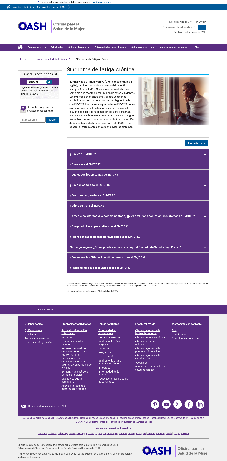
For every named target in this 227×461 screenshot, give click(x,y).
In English (201, 22)
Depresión (104, 348)
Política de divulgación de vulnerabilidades (131, 422)
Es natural (67, 337)
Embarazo (104, 367)
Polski (131, 433)
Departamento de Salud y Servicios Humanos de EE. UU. (39, 7)
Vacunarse (141, 362)
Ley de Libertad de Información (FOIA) (186, 418)
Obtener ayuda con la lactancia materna (147, 332)
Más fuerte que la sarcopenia (71, 380)
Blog (197, 47)
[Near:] (38, 82)
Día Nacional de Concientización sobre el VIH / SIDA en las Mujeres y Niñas (76, 363)
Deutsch (160, 433)
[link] (24, 406)
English (185, 433)
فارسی (176, 433)
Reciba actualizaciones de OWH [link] (47, 406)
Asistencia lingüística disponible (74, 418)
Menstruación (106, 356)
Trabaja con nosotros (37, 338)
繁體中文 (52, 433)
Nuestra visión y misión (38, 342)
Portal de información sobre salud (74, 332)
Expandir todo (196, 143)
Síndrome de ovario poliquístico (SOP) (109, 362)
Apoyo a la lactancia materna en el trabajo (74, 387)
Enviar (52, 119)
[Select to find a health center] (49, 82)
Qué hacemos (33, 334)
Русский (90, 433)
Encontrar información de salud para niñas (150, 368)
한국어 (72, 433)
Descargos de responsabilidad (150, 418)
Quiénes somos (34, 324)
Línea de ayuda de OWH (181, 22)
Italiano (151, 433)
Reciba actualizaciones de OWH (190, 32)
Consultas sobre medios (186, 338)
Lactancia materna (109, 337)
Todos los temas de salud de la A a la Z (113, 380)
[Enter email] (33, 119)
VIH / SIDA (104, 352)
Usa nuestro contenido (97, 422)
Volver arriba (45, 309)
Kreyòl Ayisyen (110, 433)
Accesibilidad (98, 418)
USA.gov (80, 422)
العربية (99, 433)
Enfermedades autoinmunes (107, 332)
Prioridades (57, 47)
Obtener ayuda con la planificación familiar (147, 350)
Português (141, 433)
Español (42, 433)
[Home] (51, 31)
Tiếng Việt (63, 433)
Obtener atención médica (150, 337)
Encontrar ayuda (145, 324)
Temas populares (108, 324)
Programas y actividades (76, 324)
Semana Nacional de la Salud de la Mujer (75, 373)
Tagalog (81, 433)
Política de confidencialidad (120, 418)
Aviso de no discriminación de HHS (39, 418)
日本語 (169, 433)
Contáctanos (179, 334)
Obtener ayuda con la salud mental (147, 357)
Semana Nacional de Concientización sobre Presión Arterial (74, 351)
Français (123, 433)
